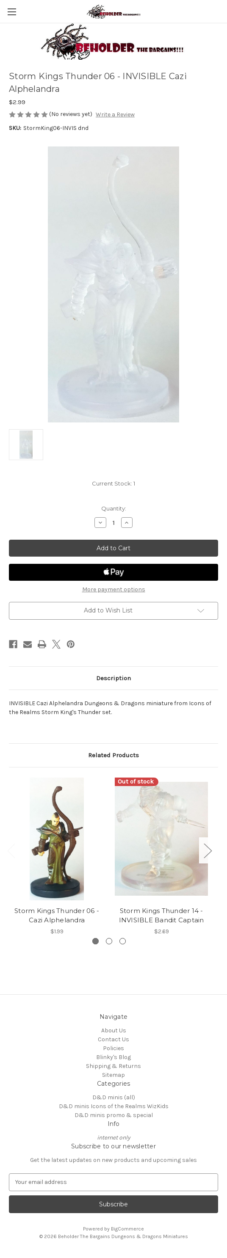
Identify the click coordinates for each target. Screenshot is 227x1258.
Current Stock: (113, 483)
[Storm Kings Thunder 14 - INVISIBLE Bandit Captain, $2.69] (161, 839)
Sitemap (113, 1075)
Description (113, 678)
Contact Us (113, 1039)
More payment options (113, 589)
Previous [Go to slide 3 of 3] (11, 850)
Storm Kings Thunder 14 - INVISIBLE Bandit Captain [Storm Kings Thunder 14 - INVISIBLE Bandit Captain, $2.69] (161, 915)
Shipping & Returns (113, 1066)
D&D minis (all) (113, 1097)
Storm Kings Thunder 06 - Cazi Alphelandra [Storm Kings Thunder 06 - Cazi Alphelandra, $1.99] (56, 915)
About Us (113, 1030)
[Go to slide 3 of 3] (122, 941)
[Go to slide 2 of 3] (109, 941)
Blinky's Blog (113, 1057)
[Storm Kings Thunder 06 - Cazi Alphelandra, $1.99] (56, 839)
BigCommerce (127, 1229)
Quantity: (113, 508)
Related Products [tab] (113, 755)
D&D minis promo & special (114, 1115)
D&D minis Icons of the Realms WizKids (114, 1106)
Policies (113, 1048)
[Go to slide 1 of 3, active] (95, 941)
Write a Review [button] (115, 114)
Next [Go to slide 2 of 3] (207, 850)
